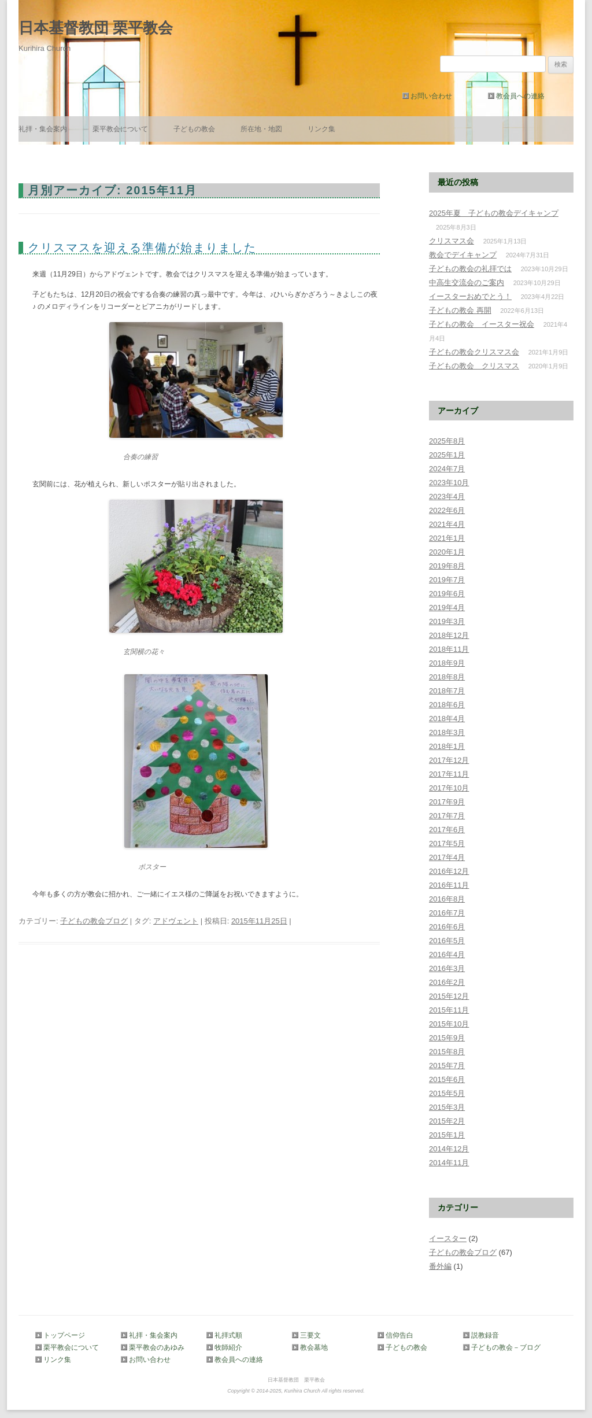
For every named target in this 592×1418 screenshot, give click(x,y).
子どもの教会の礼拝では (470, 268)
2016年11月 (449, 885)
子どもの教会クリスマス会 (474, 352)
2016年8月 (447, 899)
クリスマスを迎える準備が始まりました (142, 247)
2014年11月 (449, 1162)
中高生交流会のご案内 (466, 282)
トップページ (64, 1335)
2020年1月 (447, 552)
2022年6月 (447, 510)
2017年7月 (447, 815)
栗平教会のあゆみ (156, 1347)
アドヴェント (175, 921)
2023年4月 (447, 496)
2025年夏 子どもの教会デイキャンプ (493, 213)
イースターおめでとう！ (470, 296)
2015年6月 (447, 1079)
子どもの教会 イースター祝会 (481, 324)
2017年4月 (447, 857)
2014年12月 (449, 1148)
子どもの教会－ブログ (503, 1347)
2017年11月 (449, 774)
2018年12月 (449, 635)
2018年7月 (447, 690)
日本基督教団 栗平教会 (95, 27)
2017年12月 (449, 760)
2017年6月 (447, 829)
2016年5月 (447, 940)
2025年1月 (447, 454)
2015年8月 (447, 1051)
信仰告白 (399, 1335)
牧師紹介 (228, 1347)
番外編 (440, 1266)
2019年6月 (447, 593)
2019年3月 (447, 621)
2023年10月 (449, 482)
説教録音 (485, 1335)
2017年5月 (447, 843)
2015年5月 (447, 1093)
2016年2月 (447, 982)
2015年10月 (449, 1024)
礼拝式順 (228, 1335)
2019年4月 (447, 607)
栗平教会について (120, 129)
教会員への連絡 (520, 96)
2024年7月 (447, 468)
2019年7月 (447, 579)
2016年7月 (447, 913)
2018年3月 (447, 732)
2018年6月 (447, 704)
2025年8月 (447, 441)
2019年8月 (447, 566)
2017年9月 (447, 801)
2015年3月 (447, 1107)
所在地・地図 (261, 129)
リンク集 (321, 129)
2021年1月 (447, 538)
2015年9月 (447, 1037)
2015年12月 (449, 996)
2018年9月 (447, 663)
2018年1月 (447, 746)
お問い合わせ (431, 96)
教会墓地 (314, 1347)
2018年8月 (447, 677)
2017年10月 (449, 788)
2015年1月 (447, 1135)
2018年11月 (449, 649)
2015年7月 (447, 1065)
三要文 (310, 1335)
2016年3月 (447, 968)
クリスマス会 (451, 241)
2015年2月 (447, 1121)
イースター (448, 1238)
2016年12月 (449, 871)
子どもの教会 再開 (460, 310)
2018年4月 (447, 718)
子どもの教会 (194, 129)
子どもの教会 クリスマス (474, 365)
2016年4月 (447, 954)
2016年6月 (447, 926)
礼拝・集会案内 (42, 129)
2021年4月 (447, 524)
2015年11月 (449, 1010)
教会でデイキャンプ (463, 254)
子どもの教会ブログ (94, 921)
